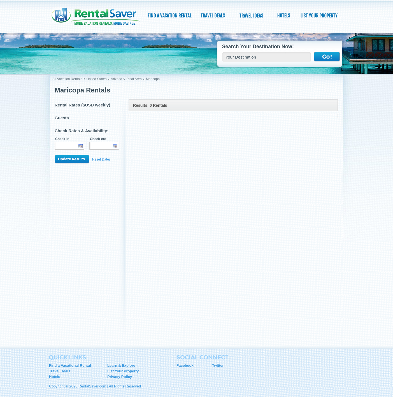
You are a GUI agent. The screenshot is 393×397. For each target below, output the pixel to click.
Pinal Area (134, 79)
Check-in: (63, 139)
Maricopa (153, 79)
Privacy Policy (119, 377)
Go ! (327, 57)
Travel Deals (59, 371)
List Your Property (123, 371)
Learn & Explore (121, 365)
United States (97, 79)
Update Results (72, 159)
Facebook (185, 365)
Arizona (116, 79)
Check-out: (99, 139)
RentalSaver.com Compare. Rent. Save (99, 18)
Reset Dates (101, 159)
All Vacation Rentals (67, 79)
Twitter (218, 365)
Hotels (54, 377)
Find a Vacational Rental (70, 365)
